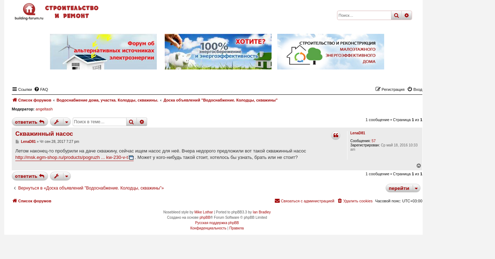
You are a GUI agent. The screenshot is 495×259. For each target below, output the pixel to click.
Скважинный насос (44, 133)
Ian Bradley (262, 212)
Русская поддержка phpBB (217, 223)
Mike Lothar (203, 212)
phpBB (205, 217)
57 (374, 141)
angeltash (44, 109)
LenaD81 (357, 133)
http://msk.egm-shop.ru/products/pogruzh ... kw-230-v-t (71, 157)
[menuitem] (41, 89)
